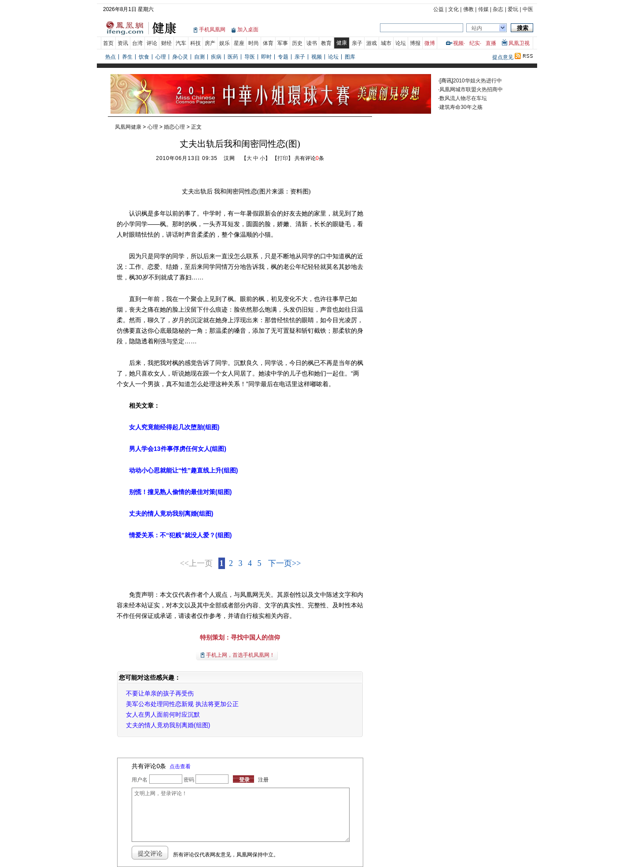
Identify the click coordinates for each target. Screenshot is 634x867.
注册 (263, 780)
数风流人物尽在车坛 (463, 98)
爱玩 (513, 9)
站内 (477, 28)
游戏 (371, 43)
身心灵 (180, 57)
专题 (283, 57)
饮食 (144, 57)
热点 (110, 57)
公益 (438, 9)
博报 (415, 43)
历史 (297, 43)
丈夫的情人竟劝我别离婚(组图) (168, 725)
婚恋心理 (174, 127)
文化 (453, 9)
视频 (458, 43)
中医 (528, 9)
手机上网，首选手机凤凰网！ (240, 655)
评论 (152, 43)
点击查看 (180, 766)
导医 (249, 57)
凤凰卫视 (519, 43)
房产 (210, 43)
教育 (326, 43)
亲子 (357, 43)
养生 (127, 57)
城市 (386, 43)
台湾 (137, 43)
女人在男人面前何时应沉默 (163, 714)
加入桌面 (247, 29)
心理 (160, 57)
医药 (233, 57)
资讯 (123, 43)
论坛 (400, 43)
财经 (166, 43)
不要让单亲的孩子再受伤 (160, 693)
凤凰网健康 (128, 127)
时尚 (253, 43)
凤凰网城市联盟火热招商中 (471, 89)
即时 (266, 57)
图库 (350, 57)
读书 (311, 43)
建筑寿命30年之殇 (460, 107)
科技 (195, 43)
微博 (429, 43)
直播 (491, 43)
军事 (282, 43)
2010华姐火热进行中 (477, 81)
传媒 (483, 9)
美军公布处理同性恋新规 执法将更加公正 (182, 703)
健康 (341, 43)
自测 (199, 57)
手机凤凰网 (212, 29)
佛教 (468, 9)
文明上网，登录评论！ (240, 815)
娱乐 (224, 43)
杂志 (498, 9)
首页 (108, 43)
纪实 (474, 43)
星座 (239, 43)
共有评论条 (309, 158)
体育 (268, 43)
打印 (282, 158)
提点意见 (502, 57)
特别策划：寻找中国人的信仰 (240, 637)
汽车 (181, 43)
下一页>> (284, 563)
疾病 (216, 57)
